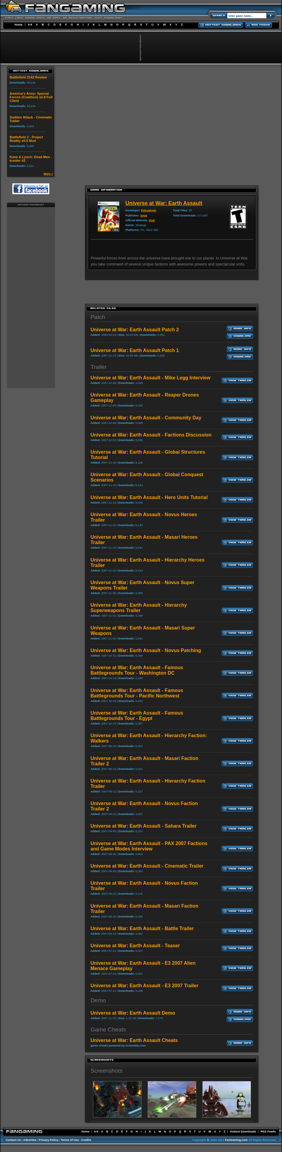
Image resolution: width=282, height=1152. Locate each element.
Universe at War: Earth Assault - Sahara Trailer (143, 826)
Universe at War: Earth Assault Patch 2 (134, 329)
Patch (97, 317)
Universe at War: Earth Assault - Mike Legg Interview (150, 377)
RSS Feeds (268, 1131)
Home (18, 24)
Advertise (29, 1139)
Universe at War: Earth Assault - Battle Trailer (142, 928)
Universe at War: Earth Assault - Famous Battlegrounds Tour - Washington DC (136, 670)
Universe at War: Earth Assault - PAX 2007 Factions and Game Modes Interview (148, 846)
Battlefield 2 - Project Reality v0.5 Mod (26, 138)
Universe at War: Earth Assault (163, 203)
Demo (98, 1000)
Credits (86, 1139)
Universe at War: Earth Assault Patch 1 (134, 350)
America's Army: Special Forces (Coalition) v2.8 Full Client (31, 97)
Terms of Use (70, 1139)
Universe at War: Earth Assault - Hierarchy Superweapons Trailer (138, 607)
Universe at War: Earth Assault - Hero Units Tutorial (149, 497)
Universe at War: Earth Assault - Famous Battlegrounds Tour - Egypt (136, 715)
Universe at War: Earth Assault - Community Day (145, 417)
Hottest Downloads (243, 1131)
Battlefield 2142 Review (28, 77)
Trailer (98, 367)
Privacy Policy (48, 1139)
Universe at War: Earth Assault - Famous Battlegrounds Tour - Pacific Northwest (136, 693)
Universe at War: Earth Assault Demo (132, 1013)
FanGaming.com (236, 1139)
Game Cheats (108, 1029)
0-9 (30, 24)
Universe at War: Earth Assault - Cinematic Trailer (147, 866)
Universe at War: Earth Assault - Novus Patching (145, 650)
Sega (143, 215)
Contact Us (13, 1139)
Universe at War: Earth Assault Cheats (134, 1040)
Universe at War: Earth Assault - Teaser (135, 945)
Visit (152, 220)
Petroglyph (148, 210)
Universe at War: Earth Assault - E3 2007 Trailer (144, 985)
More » (48, 173)
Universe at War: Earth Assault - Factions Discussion (150, 434)
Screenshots (106, 1071)
